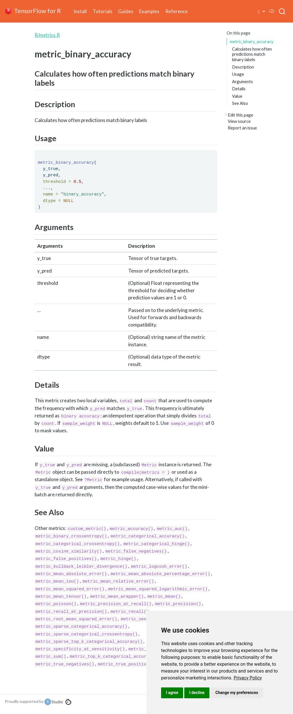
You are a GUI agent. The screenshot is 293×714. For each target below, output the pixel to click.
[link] (248, 678)
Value (237, 96)
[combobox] (282, 11)
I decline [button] (196, 692)
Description (243, 66)
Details (239, 88)
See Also (240, 103)
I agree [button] (172, 692)
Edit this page (240, 114)
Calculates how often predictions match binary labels (252, 54)
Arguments (242, 81)
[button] (261, 11)
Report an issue (242, 127)
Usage (238, 74)
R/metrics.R (47, 35)
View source (239, 121)
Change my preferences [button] (236, 692)
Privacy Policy (248, 678)
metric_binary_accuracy (252, 41)
